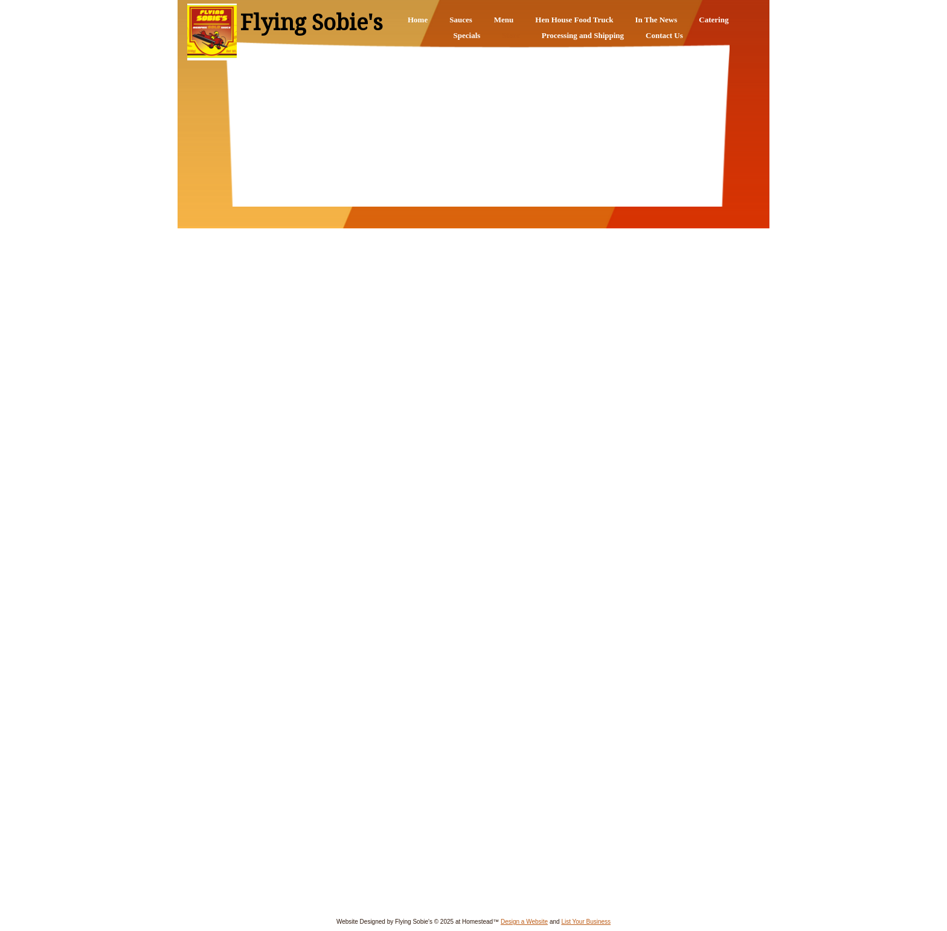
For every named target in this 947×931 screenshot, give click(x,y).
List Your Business (586, 921)
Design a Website (524, 921)
